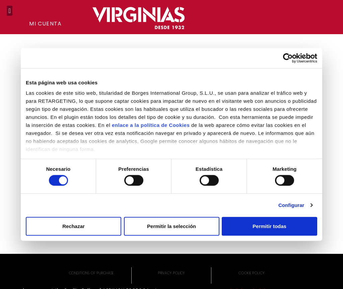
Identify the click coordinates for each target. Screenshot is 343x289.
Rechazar (73, 226)
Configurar (291, 205)
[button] (9, 11)
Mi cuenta (45, 23)
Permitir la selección (171, 226)
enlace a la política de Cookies (151, 125)
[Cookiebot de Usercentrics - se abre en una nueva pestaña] (288, 58)
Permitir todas (269, 226)
